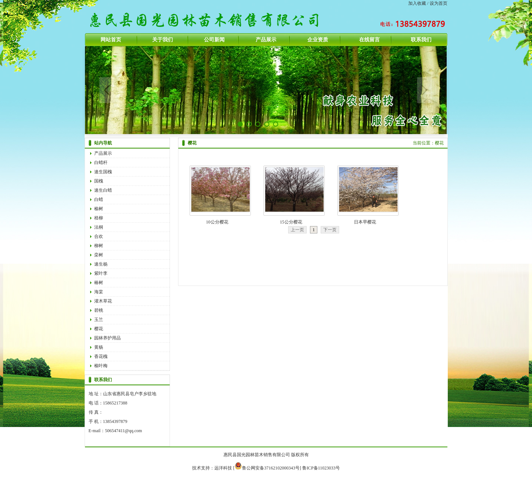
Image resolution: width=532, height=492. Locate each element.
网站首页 (110, 39)
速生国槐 (103, 171)
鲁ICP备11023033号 (321, 468)
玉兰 (98, 319)
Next (424, 90)
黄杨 (98, 347)
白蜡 (98, 199)
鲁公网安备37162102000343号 (267, 468)
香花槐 (101, 356)
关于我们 (162, 39)
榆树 (98, 208)
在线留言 (369, 39)
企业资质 (317, 39)
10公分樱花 (217, 222)
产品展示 (266, 39)
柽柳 (98, 218)
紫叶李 (101, 273)
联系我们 (421, 39)
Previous (106, 90)
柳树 (98, 245)
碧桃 (98, 310)
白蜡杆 (101, 162)
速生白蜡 (103, 190)
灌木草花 (103, 301)
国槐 (98, 181)
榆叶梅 (101, 365)
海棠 (98, 291)
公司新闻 (214, 39)
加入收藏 (417, 3)
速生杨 (101, 264)
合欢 (98, 236)
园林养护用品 (107, 338)
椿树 (98, 282)
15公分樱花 (291, 222)
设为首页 (438, 3)
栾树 (98, 254)
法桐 (98, 227)
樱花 (98, 328)
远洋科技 (223, 468)
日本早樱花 (365, 222)
